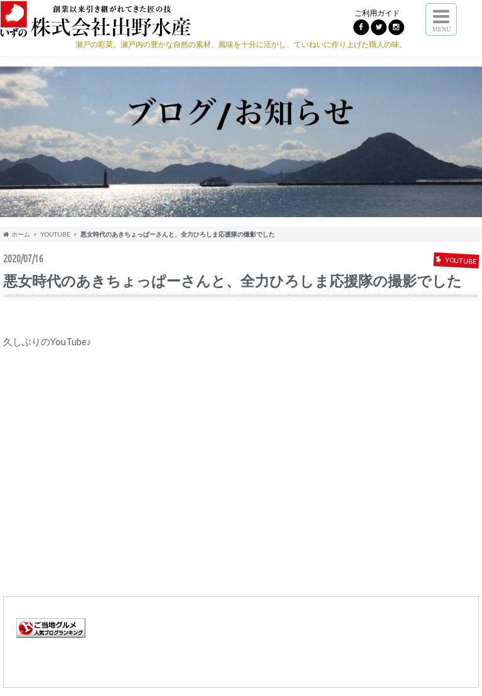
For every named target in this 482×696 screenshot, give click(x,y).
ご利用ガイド (377, 13)
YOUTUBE (55, 234)
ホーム (16, 234)
